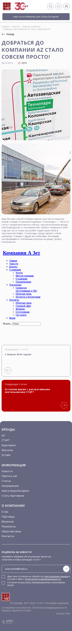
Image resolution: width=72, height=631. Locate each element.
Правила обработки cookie (16, 610)
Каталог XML (63, 613)
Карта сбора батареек (15, 490)
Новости (7, 471)
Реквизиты (8, 526)
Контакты (8, 536)
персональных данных (56, 576)
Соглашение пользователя (16, 607)
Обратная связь (11, 531)
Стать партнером (13, 495)
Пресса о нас (9, 476)
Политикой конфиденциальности (43, 579)
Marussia (7, 450)
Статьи (6, 481)
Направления (10, 486)
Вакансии (8, 521)
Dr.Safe (6, 455)
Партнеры (8, 516)
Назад (8, 34)
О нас (5, 511)
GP (3, 435)
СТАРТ (6, 440)
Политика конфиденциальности (49, 607)
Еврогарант (9, 445)
